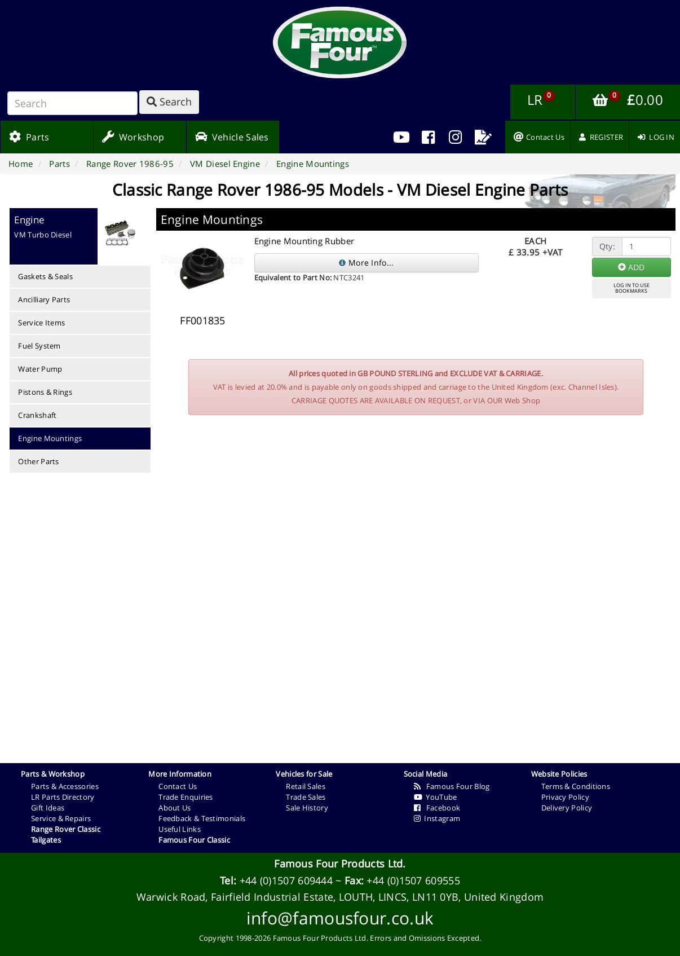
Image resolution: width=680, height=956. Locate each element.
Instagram (437, 818)
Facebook (437, 808)
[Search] (72, 103)
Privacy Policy (565, 797)
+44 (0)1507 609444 (286, 880)
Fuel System (39, 346)
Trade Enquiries (185, 797)
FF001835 (202, 320)
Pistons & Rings (45, 392)
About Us (174, 808)
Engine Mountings (50, 438)
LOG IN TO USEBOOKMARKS (631, 288)
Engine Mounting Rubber (304, 240)
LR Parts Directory (62, 797)
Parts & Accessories (65, 786)
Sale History (307, 808)
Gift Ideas (47, 808)
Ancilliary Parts (44, 299)
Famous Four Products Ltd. (340, 863)
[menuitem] (428, 137)
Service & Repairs (61, 818)
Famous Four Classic (194, 840)
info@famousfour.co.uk (340, 917)
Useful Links (179, 829)
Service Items (41, 323)
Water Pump (40, 369)
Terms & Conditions (575, 786)
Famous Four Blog (452, 786)
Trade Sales (305, 797)
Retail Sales (305, 786)
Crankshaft (37, 415)
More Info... (366, 262)
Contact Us (177, 786)
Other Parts (38, 461)
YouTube (435, 797)
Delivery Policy (567, 808)
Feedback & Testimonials (201, 818)
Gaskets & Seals (45, 276)
